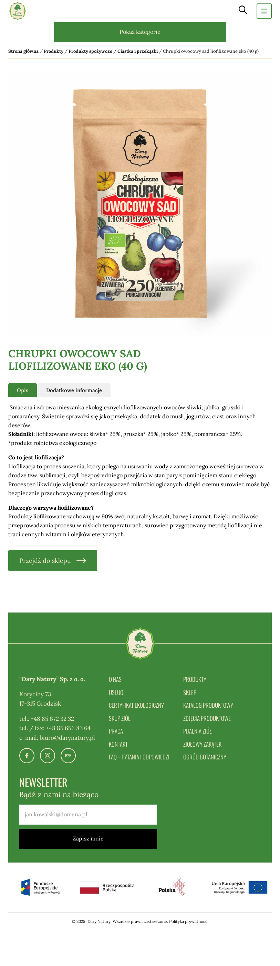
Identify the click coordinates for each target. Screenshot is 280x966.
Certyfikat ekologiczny (136, 705)
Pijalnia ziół (197, 731)
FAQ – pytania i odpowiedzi (139, 757)
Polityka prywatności (188, 921)
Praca (116, 731)
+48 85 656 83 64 (68, 728)
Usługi (117, 692)
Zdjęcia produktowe (207, 718)
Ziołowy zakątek (202, 744)
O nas (115, 679)
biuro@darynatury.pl (67, 737)
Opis (22, 390)
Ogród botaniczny (204, 757)
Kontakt (118, 744)
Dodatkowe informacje (74, 390)
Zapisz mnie (88, 838)
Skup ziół (120, 718)
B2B (68, 755)
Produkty (194, 679)
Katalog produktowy (208, 705)
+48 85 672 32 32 (52, 719)
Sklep (189, 692)
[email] (88, 815)
